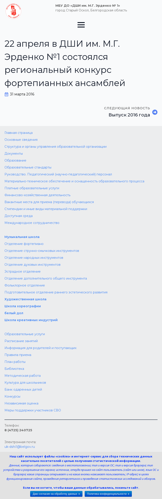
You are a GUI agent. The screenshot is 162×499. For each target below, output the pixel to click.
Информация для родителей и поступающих (40, 348)
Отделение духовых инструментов (32, 265)
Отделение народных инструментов (33, 258)
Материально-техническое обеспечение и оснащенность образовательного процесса (74, 181)
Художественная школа (25, 299)
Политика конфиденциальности (107, 493)
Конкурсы (12, 396)
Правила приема (17, 355)
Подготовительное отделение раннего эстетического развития (55, 292)
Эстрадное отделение (22, 272)
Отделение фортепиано (24, 244)
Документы (13, 154)
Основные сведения (21, 140)
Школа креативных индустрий (31, 320)
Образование (15, 160)
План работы (14, 362)
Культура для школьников (25, 383)
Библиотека (14, 369)
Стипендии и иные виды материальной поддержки (45, 209)
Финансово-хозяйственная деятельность (37, 195)
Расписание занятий (21, 341)
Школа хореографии (22, 306)
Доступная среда (18, 216)
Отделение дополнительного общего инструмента (45, 278)
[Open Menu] (81, 24)
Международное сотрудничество (31, 223)
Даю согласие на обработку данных (55, 493)
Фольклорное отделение (24, 285)
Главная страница (18, 133)
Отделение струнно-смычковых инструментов (41, 251)
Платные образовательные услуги (31, 188)
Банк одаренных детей (23, 389)
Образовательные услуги (24, 334)
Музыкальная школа (22, 237)
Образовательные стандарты (27, 167)
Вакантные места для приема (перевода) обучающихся (49, 202)
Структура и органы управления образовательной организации (55, 147)
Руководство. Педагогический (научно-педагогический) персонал (58, 174)
